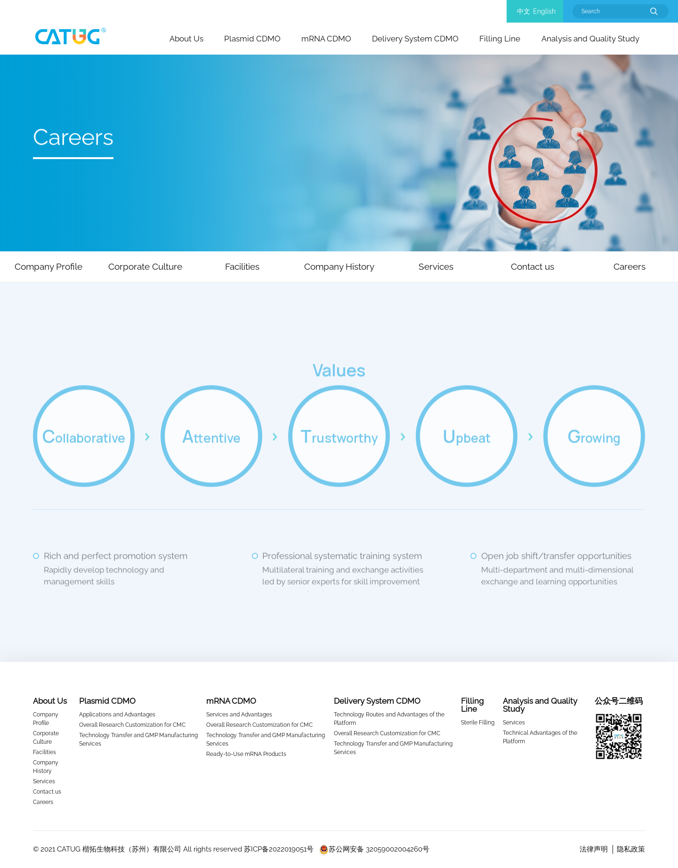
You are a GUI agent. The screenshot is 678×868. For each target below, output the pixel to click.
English (544, 11)
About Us (186, 38)
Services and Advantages (239, 714)
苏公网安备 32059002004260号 (374, 849)
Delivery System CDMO (415, 38)
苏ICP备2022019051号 (279, 849)
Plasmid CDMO (252, 38)
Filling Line (499, 38)
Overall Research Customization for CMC (132, 725)
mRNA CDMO (326, 38)
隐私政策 (631, 849)
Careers (43, 802)
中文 (523, 11)
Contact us (47, 791)
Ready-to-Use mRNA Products (246, 754)
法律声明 (594, 849)
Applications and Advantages (117, 714)
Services (44, 781)
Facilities (44, 752)
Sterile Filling (477, 722)
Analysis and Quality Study (590, 38)
